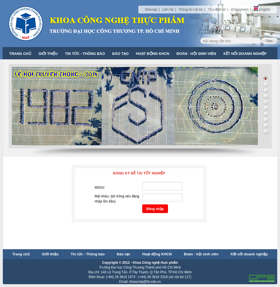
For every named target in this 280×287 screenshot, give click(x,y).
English (262, 9)
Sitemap (151, 9)
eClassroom (240, 9)
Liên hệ (167, 9)
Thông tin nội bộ (190, 9)
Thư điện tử (217, 9)
